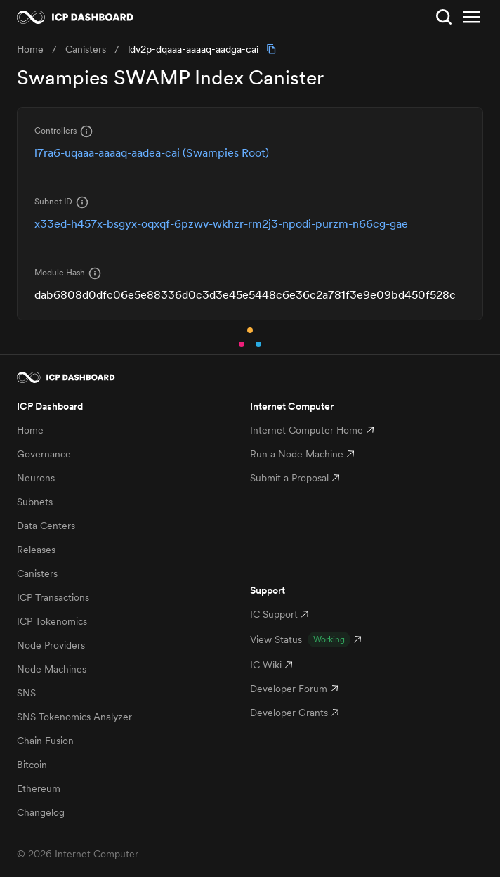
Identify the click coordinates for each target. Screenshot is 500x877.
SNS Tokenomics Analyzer (74, 716)
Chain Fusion (45, 740)
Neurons (36, 478)
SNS (26, 693)
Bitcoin (32, 764)
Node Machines (51, 669)
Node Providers (51, 645)
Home (30, 430)
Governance (44, 454)
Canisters (37, 573)
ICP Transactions (53, 597)
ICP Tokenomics (52, 621)
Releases (36, 549)
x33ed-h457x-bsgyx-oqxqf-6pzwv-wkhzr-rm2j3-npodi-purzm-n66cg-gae (221, 223)
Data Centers (46, 525)
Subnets (35, 501)
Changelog (41, 812)
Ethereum (38, 788)
